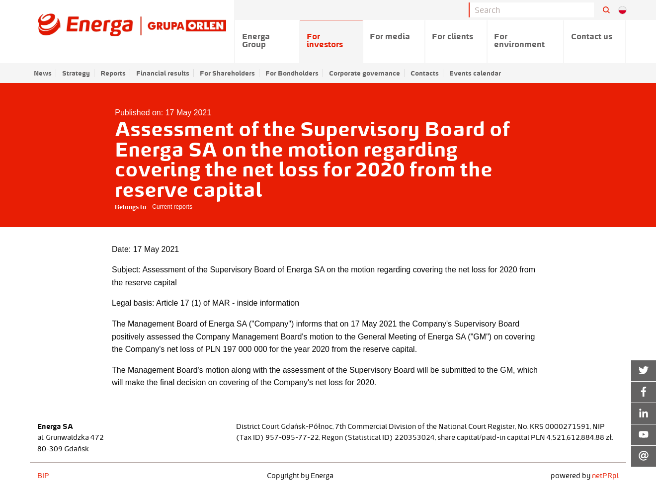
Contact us (591, 36)
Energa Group (256, 40)
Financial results (162, 73)
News (43, 73)
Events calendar (475, 73)
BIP (43, 475)
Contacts (424, 73)
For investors (325, 40)
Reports (113, 73)
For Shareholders (227, 73)
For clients (452, 36)
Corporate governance (364, 73)
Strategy (76, 73)
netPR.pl (605, 475)
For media (390, 36)
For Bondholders (292, 73)
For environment (519, 40)
